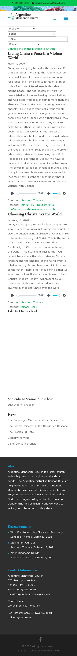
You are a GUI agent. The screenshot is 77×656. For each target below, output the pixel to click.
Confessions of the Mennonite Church (31, 49)
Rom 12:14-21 (27, 205)
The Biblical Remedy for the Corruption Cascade (38, 426)
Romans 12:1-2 (28, 307)
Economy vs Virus (18, 438)
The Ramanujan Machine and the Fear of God (36, 420)
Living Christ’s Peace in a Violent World (35, 55)
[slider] (26, 193)
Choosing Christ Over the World (35, 214)
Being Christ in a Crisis (22, 444)
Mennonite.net (50, 651)
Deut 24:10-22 (46, 205)
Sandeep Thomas (32, 200)
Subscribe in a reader (21, 405)
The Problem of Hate (21, 432)
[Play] (13, 193)
